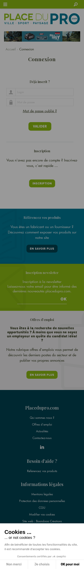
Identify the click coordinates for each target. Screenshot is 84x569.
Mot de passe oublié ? (40, 110)
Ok (63, 299)
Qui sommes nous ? (42, 418)
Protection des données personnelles (42, 501)
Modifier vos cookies (42, 514)
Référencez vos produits (42, 471)
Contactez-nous (42, 438)
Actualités (42, 431)
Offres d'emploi (42, 424)
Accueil (11, 49)
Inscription (42, 183)
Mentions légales (42, 494)
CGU (42, 508)
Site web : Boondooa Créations (42, 521)
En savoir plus (42, 248)
